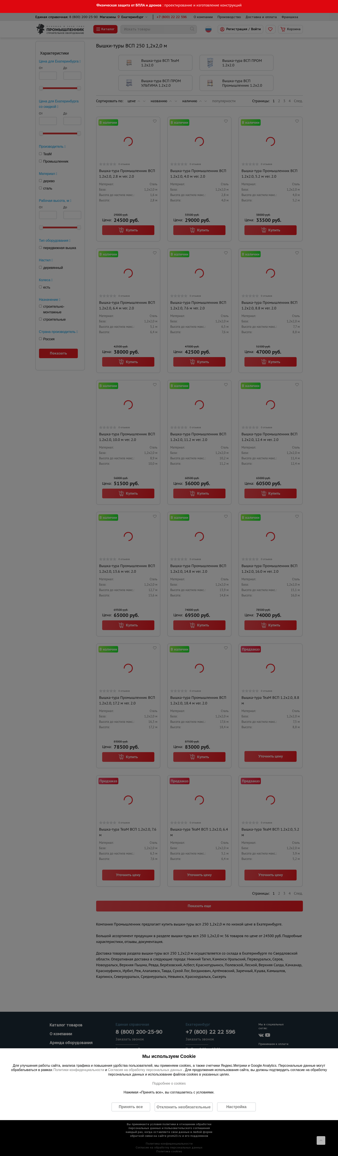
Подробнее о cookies (169, 1083)
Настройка (236, 1107)
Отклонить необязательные (183, 1107)
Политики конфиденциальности (78, 1070)
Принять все (131, 1107)
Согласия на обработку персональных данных (145, 1070)
